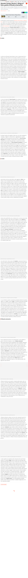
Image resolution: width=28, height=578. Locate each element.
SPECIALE (2, 10)
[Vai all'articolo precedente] (27, 365)
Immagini (23, 16)
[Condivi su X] (23, 12)
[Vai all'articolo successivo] (1, 365)
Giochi (23, 1)
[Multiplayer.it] (3, 0)
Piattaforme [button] (7, 1)
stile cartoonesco (6, 26)
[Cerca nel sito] (25, 2)
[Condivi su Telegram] (26, 12)
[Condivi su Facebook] (22, 12)
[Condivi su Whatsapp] (25, 12)
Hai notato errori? (3, 484)
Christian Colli (5, 10)
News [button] (16, 1)
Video (18, 1)
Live (20, 1)
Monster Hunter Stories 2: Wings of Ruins (13, 14)
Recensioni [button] (12, 1)
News (9, 16)
